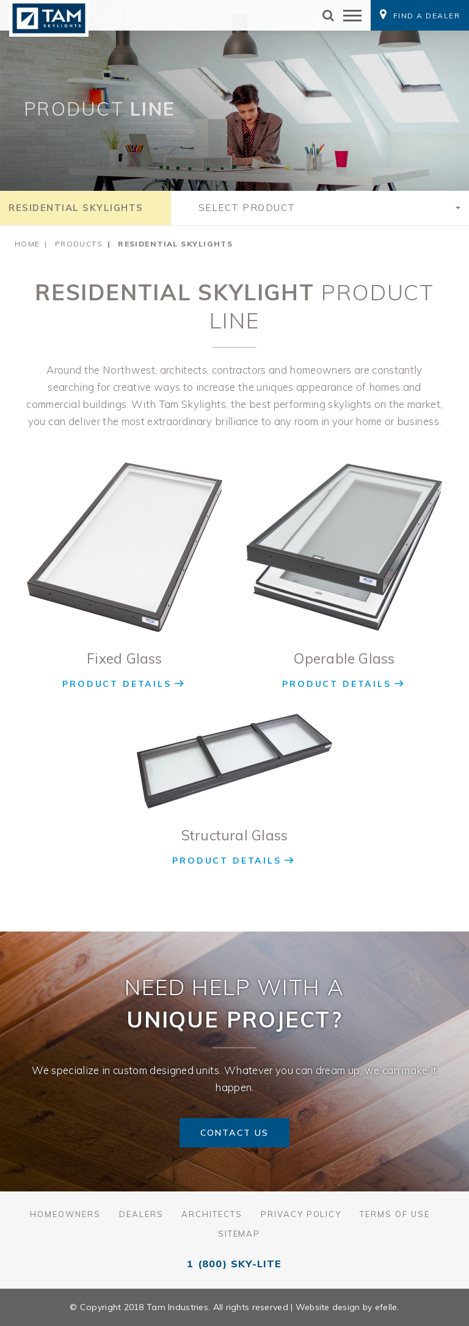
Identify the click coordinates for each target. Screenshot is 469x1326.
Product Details (116, 683)
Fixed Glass (124, 658)
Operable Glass (344, 658)
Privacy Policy (301, 1214)
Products (79, 243)
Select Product (247, 207)
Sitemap (239, 1234)
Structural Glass (234, 835)
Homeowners (65, 1214)
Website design (328, 1307)
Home (27, 243)
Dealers (141, 1214)
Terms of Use (394, 1214)
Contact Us (234, 1132)
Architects (211, 1214)
